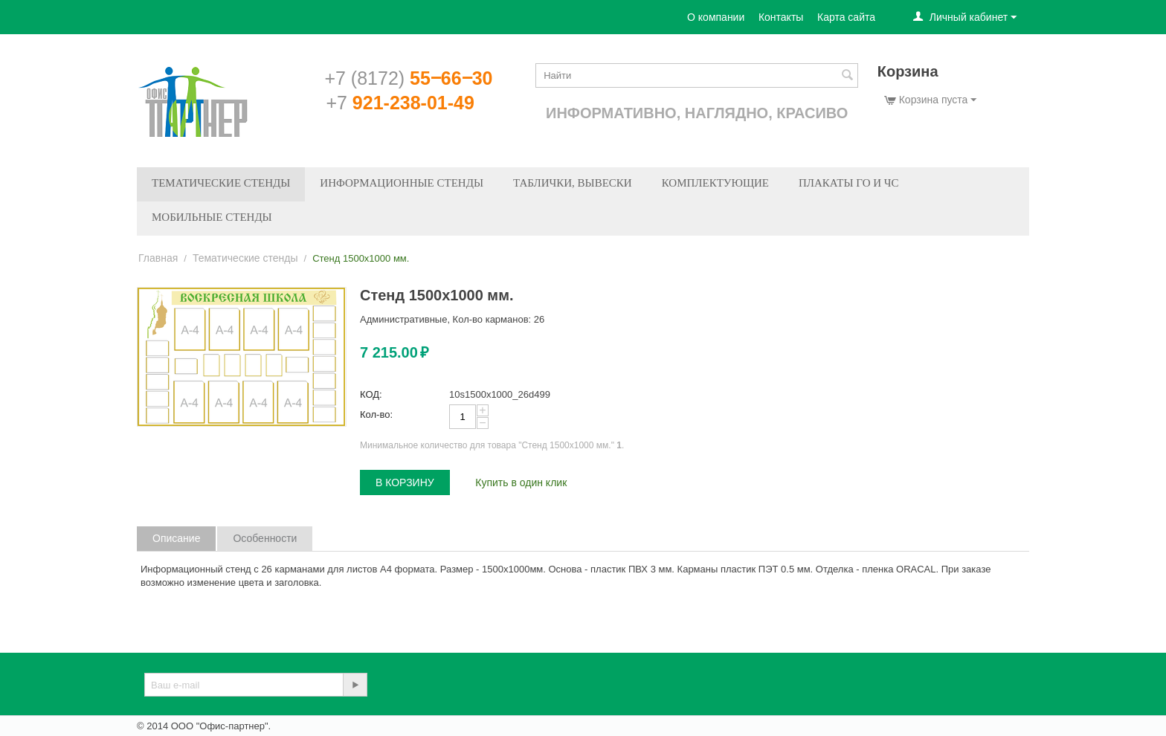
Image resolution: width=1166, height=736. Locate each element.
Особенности (265, 538)
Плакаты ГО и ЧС (849, 183)
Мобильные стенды (212, 217)
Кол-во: (376, 414)
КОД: (371, 394)
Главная (158, 258)
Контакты (780, 17)
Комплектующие (715, 183)
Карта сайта (846, 17)
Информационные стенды (401, 183)
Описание (176, 538)
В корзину (405, 482)
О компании (715, 17)
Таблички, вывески (572, 183)
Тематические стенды (221, 183)
